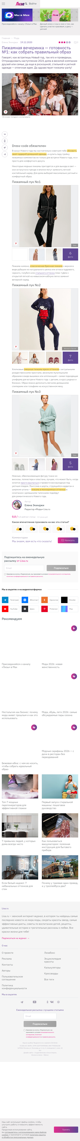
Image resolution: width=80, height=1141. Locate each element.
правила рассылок (36, 576)
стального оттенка (45, 272)
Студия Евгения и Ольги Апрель (45, 1016)
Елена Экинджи (10, 42)
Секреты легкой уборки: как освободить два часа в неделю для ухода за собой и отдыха (20, 26)
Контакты (7, 928)
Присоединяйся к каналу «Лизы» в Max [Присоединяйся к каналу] (16, 653)
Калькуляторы (52, 931)
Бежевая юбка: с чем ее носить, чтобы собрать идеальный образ (20, 729)
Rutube (68, 600)
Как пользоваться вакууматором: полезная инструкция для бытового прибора (56, 809)
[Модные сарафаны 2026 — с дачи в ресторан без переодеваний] (60, 711)
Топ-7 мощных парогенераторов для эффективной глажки (14, 768)
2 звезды (62, 42)
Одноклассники (50, 600)
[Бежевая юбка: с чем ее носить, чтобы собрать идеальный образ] (20, 711)
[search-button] (66, 3)
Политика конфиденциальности (14, 950)
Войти (72, 3)
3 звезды (65, 42)
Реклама (7, 922)
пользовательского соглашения (59, 574)
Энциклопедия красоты (52, 924)
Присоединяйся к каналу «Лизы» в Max (57, 24)
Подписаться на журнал (14, 901)
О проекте (7, 916)
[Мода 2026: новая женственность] (60, 636)
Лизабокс (49, 916)
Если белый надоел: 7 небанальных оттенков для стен (17, 849)
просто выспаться (30, 482)
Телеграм (10, 600)
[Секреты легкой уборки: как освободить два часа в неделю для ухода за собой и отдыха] (21, 15)
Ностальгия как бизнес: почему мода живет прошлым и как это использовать (20, 690)
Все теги (49, 943)
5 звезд (69, 42)
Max (67, 609)
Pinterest (49, 609)
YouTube (9, 609)
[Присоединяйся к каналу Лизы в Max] (20, 636)
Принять (66, 1129)
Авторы (6, 934)
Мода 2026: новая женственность (52, 653)
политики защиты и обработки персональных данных (24, 1135)
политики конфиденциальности (18, 576)
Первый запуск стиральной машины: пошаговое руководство (57, 768)
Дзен (28, 609)
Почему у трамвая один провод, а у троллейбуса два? (60, 848)
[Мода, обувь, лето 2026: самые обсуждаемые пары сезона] (60, 672)
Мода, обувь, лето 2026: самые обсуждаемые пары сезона (59, 689)
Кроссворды (51, 937)
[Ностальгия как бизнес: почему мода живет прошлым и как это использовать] (20, 672)
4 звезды (67, 42)
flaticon (46, 1018)
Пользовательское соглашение (12, 941)
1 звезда (59, 42)
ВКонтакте (30, 600)
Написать (70, 540)
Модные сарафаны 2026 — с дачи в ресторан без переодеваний (58, 729)
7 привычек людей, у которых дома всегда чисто (19, 806)
